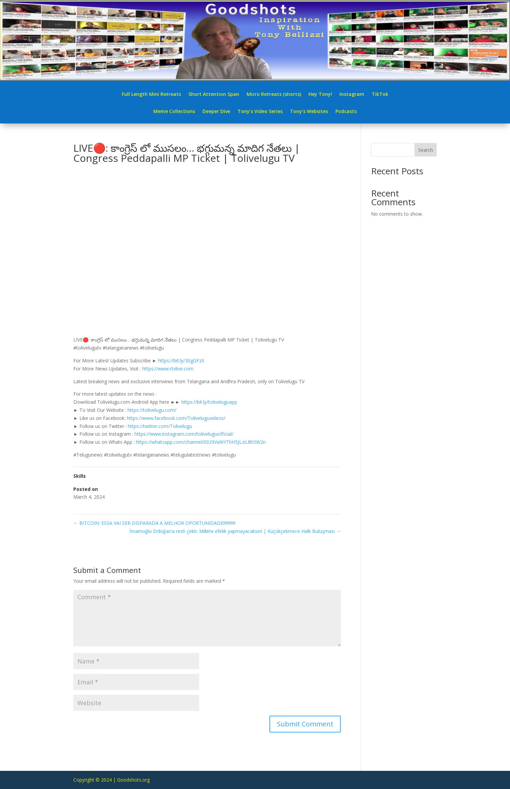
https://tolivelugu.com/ (152, 410)
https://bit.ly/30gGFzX (181, 360)
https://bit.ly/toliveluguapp (209, 402)
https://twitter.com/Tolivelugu (160, 426)
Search (425, 150)
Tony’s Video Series (260, 111)
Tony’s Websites (309, 111)
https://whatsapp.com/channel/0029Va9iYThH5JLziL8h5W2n (201, 442)
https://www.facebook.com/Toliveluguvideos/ (176, 418)
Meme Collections (174, 111)
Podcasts (346, 111)
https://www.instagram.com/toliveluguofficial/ (184, 434)
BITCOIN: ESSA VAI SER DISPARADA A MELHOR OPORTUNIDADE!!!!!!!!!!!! (154, 523)
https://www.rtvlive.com (167, 368)
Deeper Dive (216, 111)
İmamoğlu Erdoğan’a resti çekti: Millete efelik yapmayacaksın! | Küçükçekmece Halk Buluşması (235, 531)
